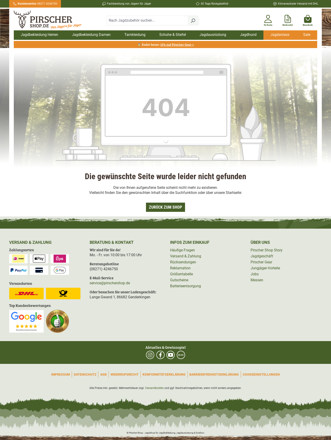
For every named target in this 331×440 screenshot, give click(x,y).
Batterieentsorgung (185, 286)
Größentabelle (181, 274)
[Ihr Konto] (268, 19)
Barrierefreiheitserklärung (214, 374)
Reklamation (180, 268)
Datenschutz (85, 374)
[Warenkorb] (307, 19)
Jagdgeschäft (262, 256)
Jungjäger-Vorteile (265, 268)
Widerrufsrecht (125, 374)
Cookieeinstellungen (261, 374)
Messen (257, 280)
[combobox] (147, 20)
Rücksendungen (183, 262)
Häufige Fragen (182, 250)
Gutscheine (179, 280)
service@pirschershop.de (110, 283)
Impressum (60, 374)
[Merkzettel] (287, 19)
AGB (103, 374)
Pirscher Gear (261, 262)
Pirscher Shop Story (266, 250)
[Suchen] (193, 20)
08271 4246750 (37, 3)
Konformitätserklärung (164, 374)
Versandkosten (154, 388)
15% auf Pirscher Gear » (177, 44)
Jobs (255, 274)
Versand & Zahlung (185, 256)
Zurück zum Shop (165, 207)
